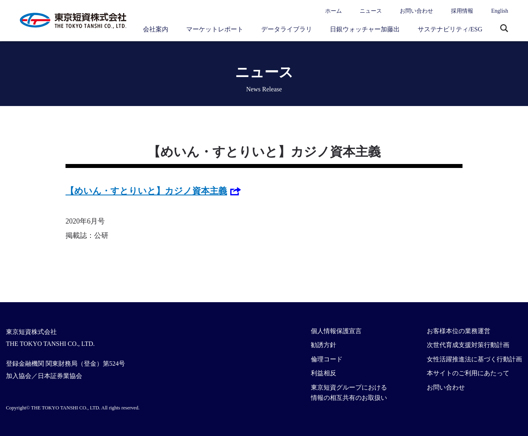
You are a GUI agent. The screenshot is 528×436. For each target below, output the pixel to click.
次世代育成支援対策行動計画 (468, 344)
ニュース (371, 11)
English (499, 11)
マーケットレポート (214, 29)
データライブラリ (286, 29)
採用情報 (462, 11)
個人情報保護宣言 (336, 331)
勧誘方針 (323, 344)
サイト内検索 (504, 29)
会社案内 (155, 29)
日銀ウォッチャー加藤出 (365, 29)
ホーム (333, 11)
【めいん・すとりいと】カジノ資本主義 (146, 191)
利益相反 (323, 373)
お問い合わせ (416, 11)
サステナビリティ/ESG (450, 29)
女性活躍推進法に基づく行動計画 (474, 359)
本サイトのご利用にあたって (468, 373)
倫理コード (327, 359)
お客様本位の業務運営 (458, 331)
